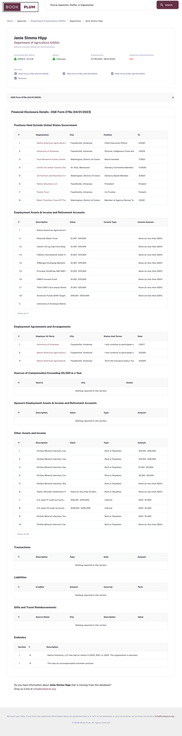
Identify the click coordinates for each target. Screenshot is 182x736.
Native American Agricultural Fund (54, 361)
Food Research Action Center (51, 159)
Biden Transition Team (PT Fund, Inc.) (55, 200)
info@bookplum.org (44, 689)
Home (10, 21)
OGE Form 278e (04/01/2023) (33, 73)
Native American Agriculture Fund (53, 143)
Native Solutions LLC (47, 184)
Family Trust (43, 192)
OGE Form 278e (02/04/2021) (130, 73)
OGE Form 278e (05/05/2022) (82, 73)
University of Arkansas (48, 151)
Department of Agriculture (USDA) (48, 21)
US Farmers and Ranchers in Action (54, 175)
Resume (22, 78)
